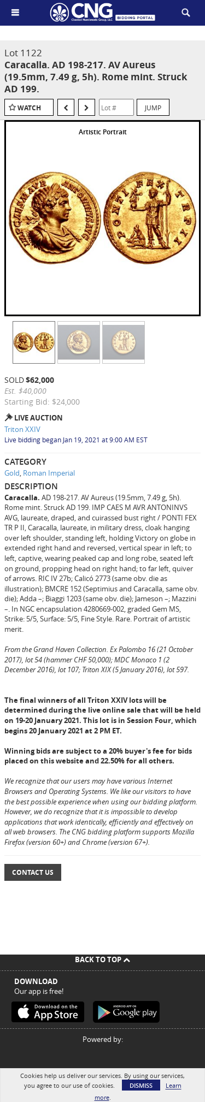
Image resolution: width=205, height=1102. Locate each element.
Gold (12, 473)
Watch (29, 107)
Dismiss (141, 1085)
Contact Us (33, 872)
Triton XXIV (22, 429)
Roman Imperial (49, 473)
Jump (153, 107)
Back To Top (102, 959)
